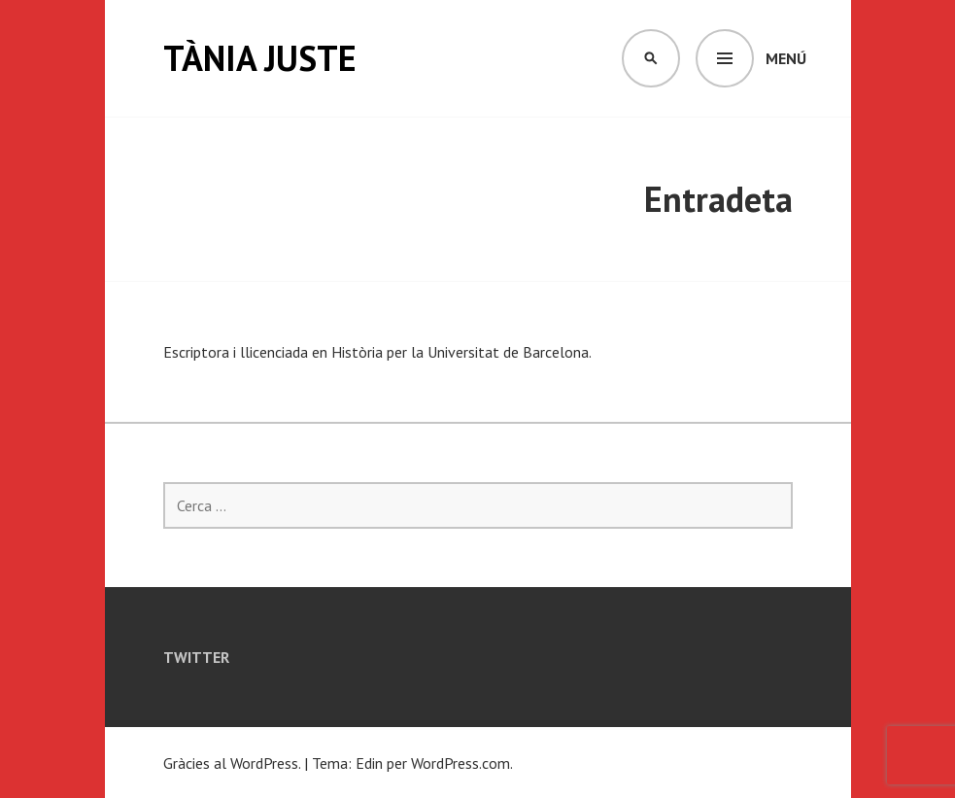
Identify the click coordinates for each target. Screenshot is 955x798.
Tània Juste (260, 58)
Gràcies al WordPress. (231, 763)
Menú (786, 58)
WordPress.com (460, 763)
